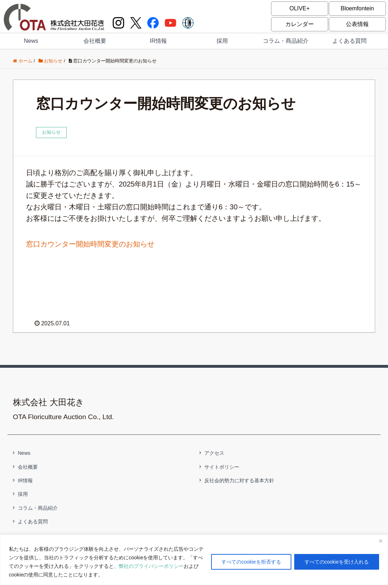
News (31, 41)
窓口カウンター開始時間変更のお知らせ (90, 244)
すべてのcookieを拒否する (251, 562)
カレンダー (299, 24)
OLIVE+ (300, 8)
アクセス (214, 453)
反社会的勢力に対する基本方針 (239, 480)
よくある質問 (349, 41)
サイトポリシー (221, 467)
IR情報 (158, 41)
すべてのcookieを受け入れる (337, 562)
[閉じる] (380, 540)
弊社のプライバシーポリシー (151, 566)
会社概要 (94, 41)
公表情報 (357, 24)
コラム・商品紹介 (285, 41)
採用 (222, 41)
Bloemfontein (357, 8)
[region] (194, 560)
